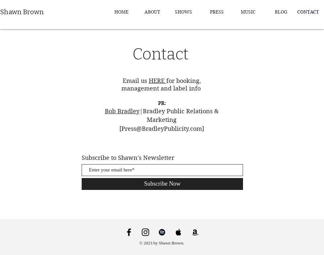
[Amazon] (195, 232)
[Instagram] (145, 232)
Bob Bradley (122, 111)
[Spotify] (162, 232)
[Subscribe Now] (162, 184)
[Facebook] (129, 232)
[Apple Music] (178, 232)
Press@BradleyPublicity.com (161, 128)
